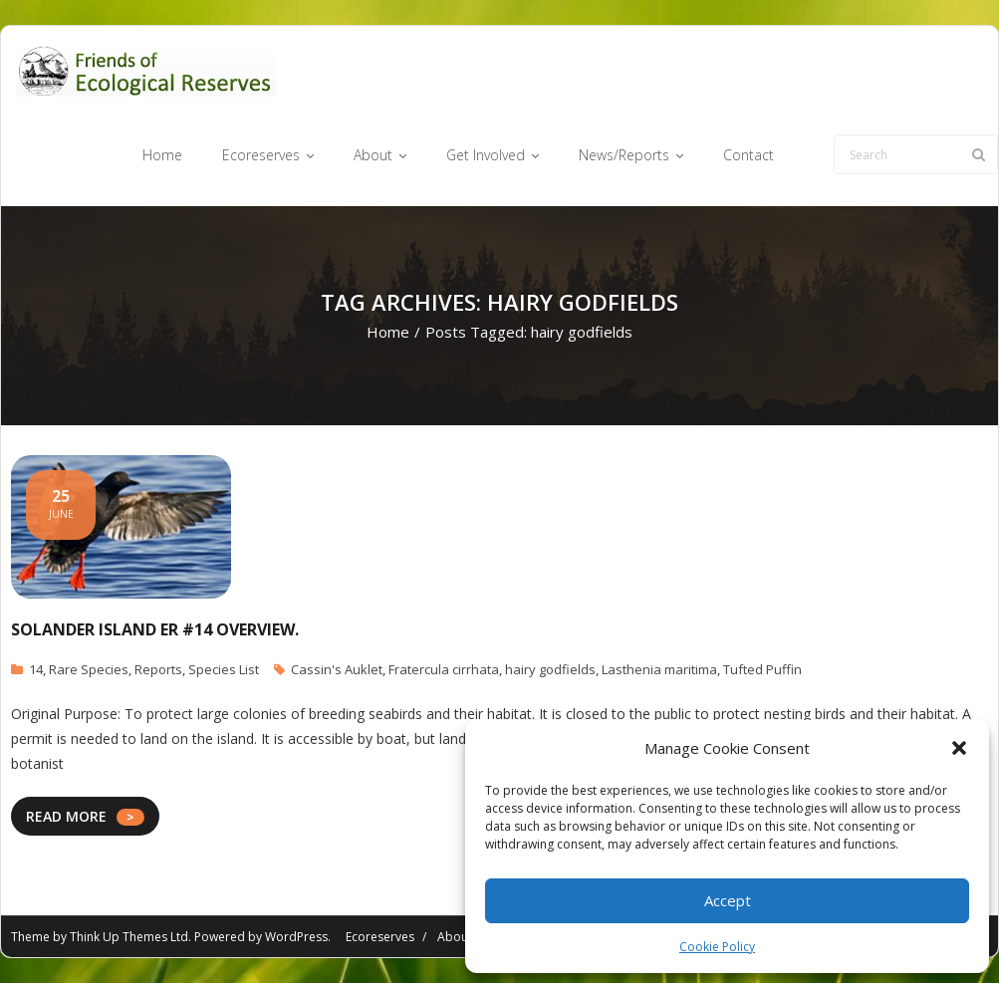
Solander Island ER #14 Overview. (155, 629)
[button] (959, 748)
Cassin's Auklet (336, 669)
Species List (223, 669)
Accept (727, 900)
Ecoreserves (380, 936)
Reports (158, 669)
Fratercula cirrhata (443, 669)
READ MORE (66, 816)
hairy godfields (550, 669)
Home (388, 332)
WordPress (296, 936)
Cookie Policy (717, 946)
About (454, 936)
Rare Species (88, 669)
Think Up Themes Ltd (129, 936)
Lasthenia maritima (659, 669)
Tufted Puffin (762, 669)
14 (36, 669)
